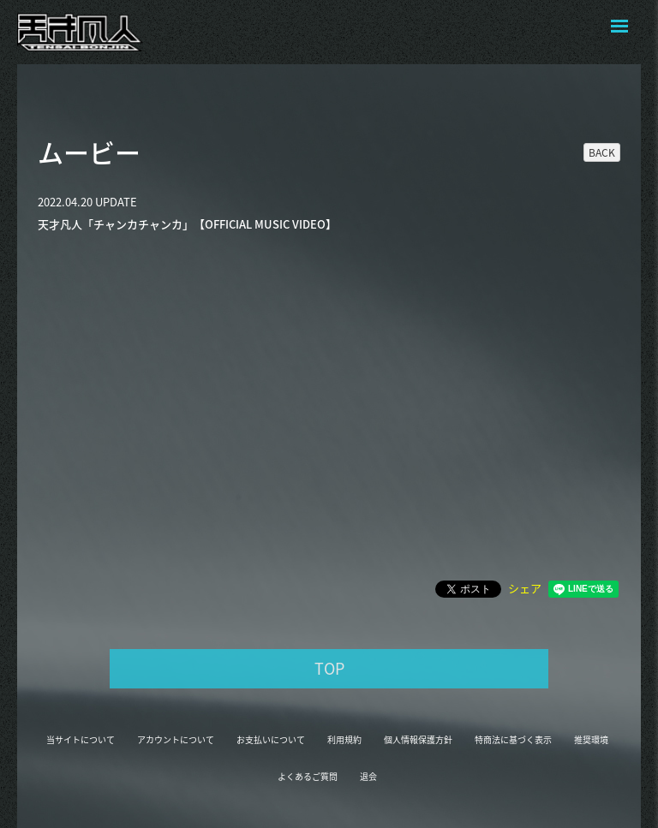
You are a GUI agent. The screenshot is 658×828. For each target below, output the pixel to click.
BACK (602, 152)
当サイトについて (80, 739)
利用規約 (344, 739)
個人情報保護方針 (418, 739)
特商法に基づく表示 (513, 739)
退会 (368, 776)
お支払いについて (270, 739)
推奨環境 (591, 739)
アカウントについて (175, 739)
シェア (524, 588)
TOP (329, 668)
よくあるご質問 (308, 776)
